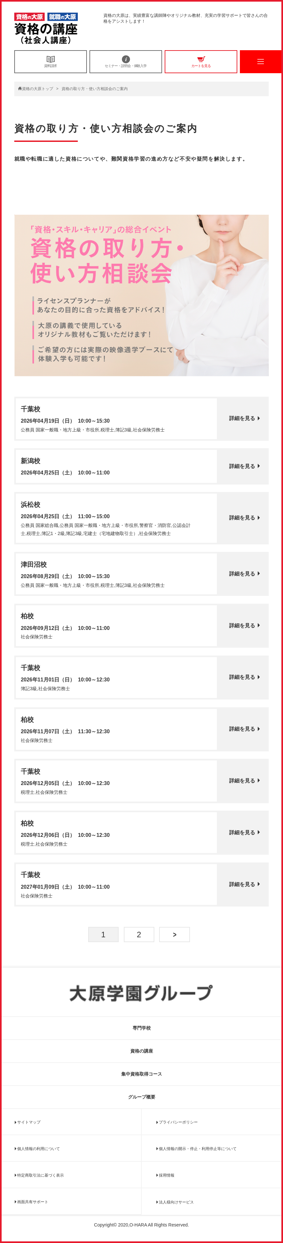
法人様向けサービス (176, 1202)
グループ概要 (141, 1097)
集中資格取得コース (141, 1074)
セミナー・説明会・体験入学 (125, 61)
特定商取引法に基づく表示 (40, 1175)
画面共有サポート (32, 1202)
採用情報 (166, 1175)
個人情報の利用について (38, 1148)
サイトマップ (29, 1122)
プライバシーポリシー (178, 1122)
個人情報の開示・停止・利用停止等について (198, 1148)
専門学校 (142, 1028)
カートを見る (201, 61)
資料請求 (50, 61)
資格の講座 (141, 1051)
